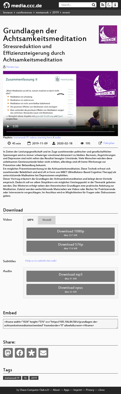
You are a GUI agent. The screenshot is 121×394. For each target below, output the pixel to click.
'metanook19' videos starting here (32, 137)
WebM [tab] (46, 220)
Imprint (77, 390)
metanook (42, 12)
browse (8, 12)
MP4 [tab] (30, 220)
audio (58, 137)
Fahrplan (109, 143)
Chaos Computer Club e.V (34, 390)
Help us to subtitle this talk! (41, 261)
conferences (24, 12)
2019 (55, 12)
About (56, 390)
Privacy (90, 390)
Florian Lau (12, 67)
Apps (66, 390)
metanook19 (12, 378)
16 (25, 378)
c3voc (101, 390)
